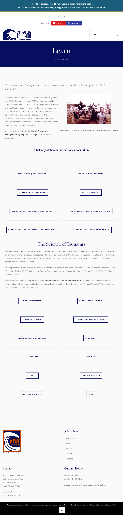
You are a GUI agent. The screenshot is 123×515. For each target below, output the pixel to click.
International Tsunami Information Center (63, 280)
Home (57, 60)
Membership (71, 439)
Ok (62, 510)
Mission (69, 444)
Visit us (45, 23)
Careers (69, 459)
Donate (60, 23)
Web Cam (75, 23)
